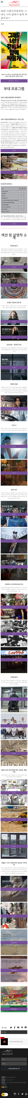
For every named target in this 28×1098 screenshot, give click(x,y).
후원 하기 (4, 1087)
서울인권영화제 (14, 3)
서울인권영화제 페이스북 (19, 1094)
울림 (5, 1032)
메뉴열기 (2, 2)
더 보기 (14, 150)
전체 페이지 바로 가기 (14, 81)
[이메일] (14, 1064)
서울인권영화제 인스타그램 (15, 1094)
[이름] (14, 1059)
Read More (14, 942)
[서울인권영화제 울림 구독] (14, 1069)
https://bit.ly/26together (9, 994)
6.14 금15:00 (17, 263)
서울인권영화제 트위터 (22, 1094)
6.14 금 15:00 (18, 281)
